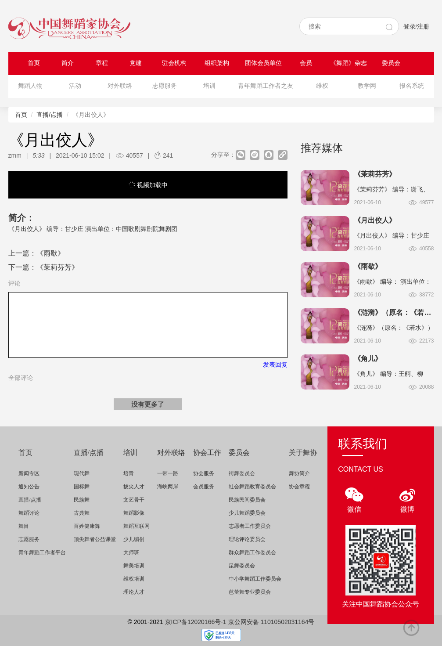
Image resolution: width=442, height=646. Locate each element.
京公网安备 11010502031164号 (271, 621)
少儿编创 (133, 539)
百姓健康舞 (87, 526)
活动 (75, 86)
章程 (102, 63)
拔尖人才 (133, 487)
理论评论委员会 (247, 539)
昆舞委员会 (242, 566)
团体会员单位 (263, 63)
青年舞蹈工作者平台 (42, 552)
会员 (306, 63)
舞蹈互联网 (136, 526)
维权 (322, 86)
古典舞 (82, 513)
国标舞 (82, 487)
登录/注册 (416, 26)
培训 (209, 86)
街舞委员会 (242, 473)
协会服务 (203, 473)
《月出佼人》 (375, 220)
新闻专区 (29, 473)
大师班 (131, 552)
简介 (67, 63)
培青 (128, 473)
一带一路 (167, 473)
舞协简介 (299, 473)
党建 (135, 63)
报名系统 (411, 86)
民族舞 (82, 500)
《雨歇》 (50, 253)
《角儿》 (368, 358)
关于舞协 (303, 452)
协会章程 (299, 487)
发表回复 (275, 364)
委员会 (391, 63)
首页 (34, 63)
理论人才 (133, 592)
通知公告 (29, 487)
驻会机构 (174, 63)
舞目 (23, 526)
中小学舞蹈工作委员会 (255, 579)
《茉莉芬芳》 (57, 267)
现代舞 (82, 473)
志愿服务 (164, 86)
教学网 (367, 86)
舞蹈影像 (133, 513)
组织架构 (217, 63)
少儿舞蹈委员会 (247, 513)
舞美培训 (133, 566)
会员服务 (203, 487)
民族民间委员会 (247, 500)
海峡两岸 (167, 487)
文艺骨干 (133, 500)
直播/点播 (49, 114)
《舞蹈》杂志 (348, 63)
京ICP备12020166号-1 (195, 621)
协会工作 (207, 452)
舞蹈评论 (29, 513)
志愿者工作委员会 (250, 526)
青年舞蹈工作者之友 (265, 86)
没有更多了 (147, 404)
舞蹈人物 (30, 86)
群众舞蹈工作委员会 (252, 552)
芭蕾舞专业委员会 (250, 592)
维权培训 (133, 579)
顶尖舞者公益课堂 (95, 539)
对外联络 (120, 86)
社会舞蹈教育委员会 (252, 487)
